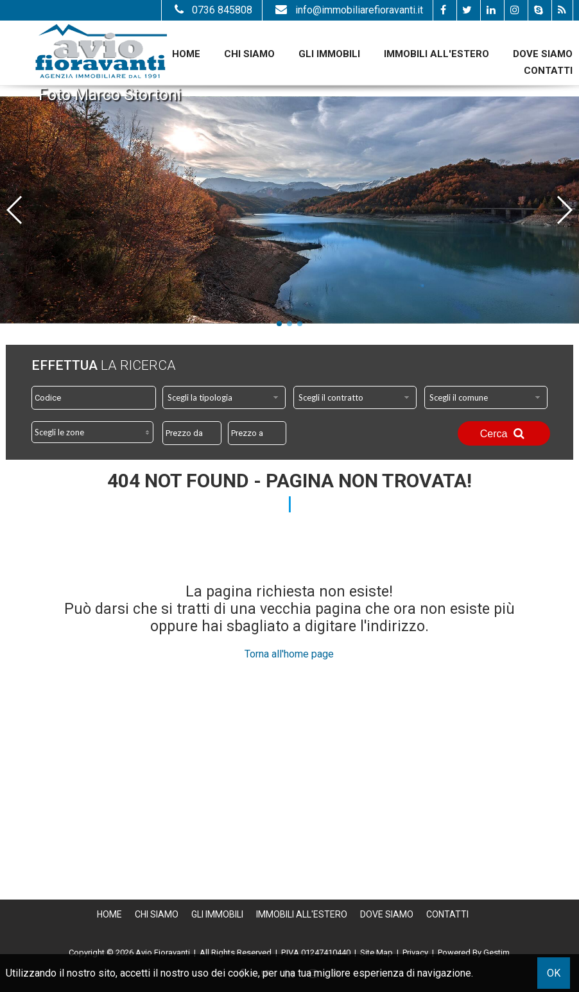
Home (186, 54)
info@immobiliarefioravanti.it (347, 10)
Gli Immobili (329, 54)
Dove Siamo (543, 54)
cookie (243, 973)
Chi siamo (249, 54)
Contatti (548, 70)
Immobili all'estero (436, 54)
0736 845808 (211, 10)
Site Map (376, 952)
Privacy (415, 952)
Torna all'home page (289, 654)
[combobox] (224, 397)
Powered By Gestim (474, 952)
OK (553, 973)
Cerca (504, 433)
